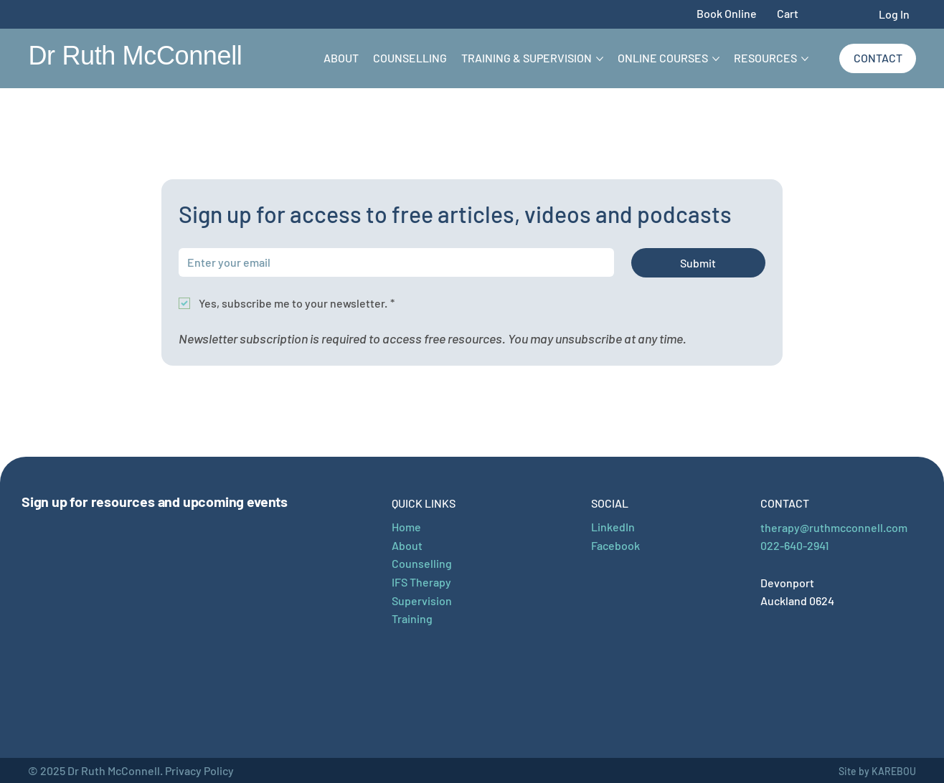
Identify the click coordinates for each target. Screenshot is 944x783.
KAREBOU (894, 771)
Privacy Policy (199, 770)
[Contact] (877, 58)
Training (412, 618)
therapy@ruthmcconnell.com (833, 527)
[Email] (392, 262)
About (407, 545)
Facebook (615, 545)
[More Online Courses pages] (715, 58)
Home (406, 526)
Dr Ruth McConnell (135, 55)
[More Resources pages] (804, 58)
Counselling (422, 563)
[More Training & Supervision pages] (599, 58)
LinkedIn (613, 526)
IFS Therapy (421, 582)
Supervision (422, 600)
